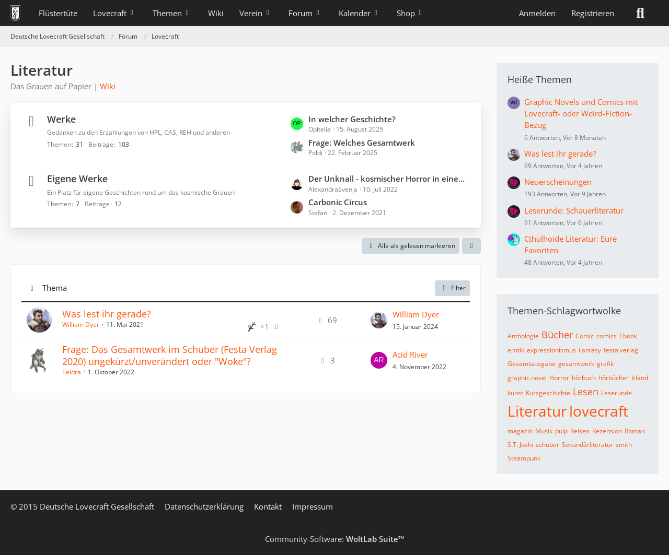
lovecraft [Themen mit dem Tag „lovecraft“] (598, 411)
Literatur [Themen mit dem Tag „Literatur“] (537, 411)
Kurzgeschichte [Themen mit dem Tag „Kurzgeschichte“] (548, 392)
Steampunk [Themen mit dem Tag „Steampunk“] (523, 458)
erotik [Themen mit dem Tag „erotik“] (515, 350)
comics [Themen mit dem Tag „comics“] (606, 336)
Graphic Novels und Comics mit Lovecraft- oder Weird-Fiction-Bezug (581, 113)
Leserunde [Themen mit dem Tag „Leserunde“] (616, 392)
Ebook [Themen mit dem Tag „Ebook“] (628, 336)
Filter (452, 288)
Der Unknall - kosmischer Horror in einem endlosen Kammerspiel (389, 178)
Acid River (410, 354)
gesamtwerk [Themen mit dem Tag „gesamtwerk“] (576, 363)
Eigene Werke (77, 178)
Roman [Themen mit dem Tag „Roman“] (635, 431)
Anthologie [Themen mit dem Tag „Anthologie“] (523, 336)
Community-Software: (335, 539)
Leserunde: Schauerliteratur (574, 210)
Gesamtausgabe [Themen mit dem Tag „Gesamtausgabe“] (531, 363)
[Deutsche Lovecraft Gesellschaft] (15, 13)
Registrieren (592, 13)
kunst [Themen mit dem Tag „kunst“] (515, 392)
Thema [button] (54, 287)
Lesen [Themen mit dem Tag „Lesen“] (585, 391)
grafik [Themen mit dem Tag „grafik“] (605, 363)
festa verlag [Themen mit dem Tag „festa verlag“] (621, 350)
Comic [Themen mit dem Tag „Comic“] (584, 336)
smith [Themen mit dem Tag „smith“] (624, 444)
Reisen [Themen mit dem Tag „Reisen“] (580, 431)
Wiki (108, 86)
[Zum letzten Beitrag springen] (379, 320)
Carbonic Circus (337, 202)
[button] (471, 246)
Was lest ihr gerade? (106, 314)
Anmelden (537, 13)
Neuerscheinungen (558, 181)
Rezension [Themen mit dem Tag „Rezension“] (607, 431)
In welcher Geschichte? (352, 119)
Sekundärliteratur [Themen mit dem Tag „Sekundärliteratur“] (587, 444)
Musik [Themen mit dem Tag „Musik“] (543, 431)
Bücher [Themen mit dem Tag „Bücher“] (557, 334)
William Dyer (80, 324)
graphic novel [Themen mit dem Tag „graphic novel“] (527, 377)
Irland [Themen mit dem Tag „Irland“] (639, 377)
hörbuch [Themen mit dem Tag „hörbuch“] (584, 377)
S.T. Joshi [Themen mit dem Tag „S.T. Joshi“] (520, 444)
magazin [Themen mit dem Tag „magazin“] (520, 431)
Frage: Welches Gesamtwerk (361, 142)
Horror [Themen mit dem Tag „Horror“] (559, 377)
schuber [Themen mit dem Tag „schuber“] (547, 444)
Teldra (71, 372)
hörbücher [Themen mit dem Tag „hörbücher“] (613, 377)
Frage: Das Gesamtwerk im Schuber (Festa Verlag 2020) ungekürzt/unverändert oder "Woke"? (169, 355)
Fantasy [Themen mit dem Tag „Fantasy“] (590, 350)
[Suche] (640, 13)
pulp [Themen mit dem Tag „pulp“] (561, 431)
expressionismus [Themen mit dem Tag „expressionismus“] (551, 350)
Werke (61, 119)
